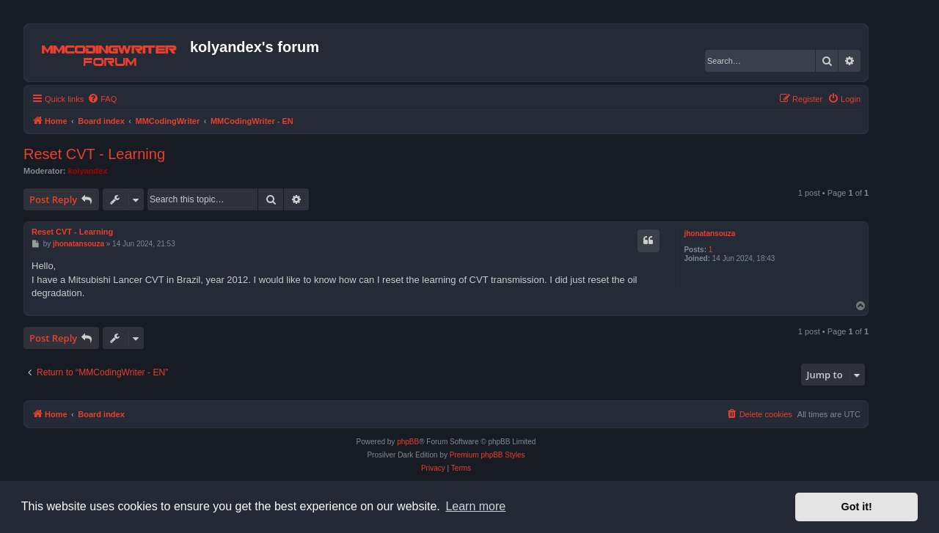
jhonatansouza (709, 233)
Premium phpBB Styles (487, 455)
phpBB (408, 442)
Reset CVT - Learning (94, 154)
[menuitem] (102, 99)
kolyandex (88, 170)
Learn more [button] (475, 506)
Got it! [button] (856, 506)
